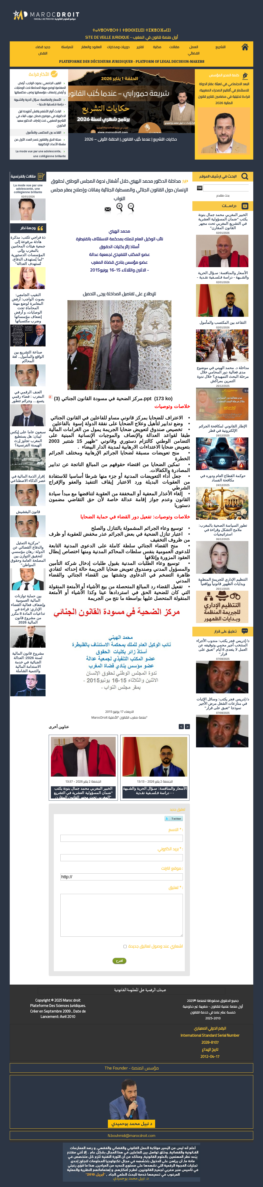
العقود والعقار (91, 47)
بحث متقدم (222, 195)
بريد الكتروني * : (170, 849)
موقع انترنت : (172, 868)
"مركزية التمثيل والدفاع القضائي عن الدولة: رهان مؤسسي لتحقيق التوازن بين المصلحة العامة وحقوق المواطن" (27, 554)
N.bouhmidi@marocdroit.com (131, 1135)
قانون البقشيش (28, 512)
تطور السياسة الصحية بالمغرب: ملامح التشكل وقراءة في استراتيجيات (223, 529)
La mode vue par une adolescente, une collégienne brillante (41, 153)
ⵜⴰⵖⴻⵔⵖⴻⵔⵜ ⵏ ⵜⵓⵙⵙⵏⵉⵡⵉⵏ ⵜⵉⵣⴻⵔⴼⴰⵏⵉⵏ (131, 30)
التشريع (220, 47)
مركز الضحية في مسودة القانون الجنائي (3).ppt (102, 398)
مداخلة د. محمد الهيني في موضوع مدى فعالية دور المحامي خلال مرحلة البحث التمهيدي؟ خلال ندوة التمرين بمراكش (223, 374)
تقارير (140, 47)
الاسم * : (176, 830)
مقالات (174, 47)
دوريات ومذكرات (118, 47)
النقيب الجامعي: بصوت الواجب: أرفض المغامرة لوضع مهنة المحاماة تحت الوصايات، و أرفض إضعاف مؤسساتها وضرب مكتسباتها (40, 87)
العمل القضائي (193, 50)
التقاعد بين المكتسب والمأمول (43, 132)
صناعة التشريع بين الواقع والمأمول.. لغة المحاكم (28, 356)
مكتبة (157, 47)
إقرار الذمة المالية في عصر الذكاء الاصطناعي (28, 478)
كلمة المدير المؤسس (224, 75)
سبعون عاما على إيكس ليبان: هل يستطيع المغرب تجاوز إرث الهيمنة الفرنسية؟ (28, 438)
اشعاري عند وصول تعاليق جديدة (155, 946)
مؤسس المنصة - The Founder (131, 1068)
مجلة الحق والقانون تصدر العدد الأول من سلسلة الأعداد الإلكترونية (40, 142)
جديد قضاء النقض (42, 50)
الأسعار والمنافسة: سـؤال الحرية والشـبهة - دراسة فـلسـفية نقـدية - (40, 102)
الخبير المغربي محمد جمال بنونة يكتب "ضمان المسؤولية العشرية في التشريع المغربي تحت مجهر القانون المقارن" (83, 792)
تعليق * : (176, 887)
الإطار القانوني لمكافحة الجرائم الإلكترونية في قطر (223, 428)
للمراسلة (67, 47)
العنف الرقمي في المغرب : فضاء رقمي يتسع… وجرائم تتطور (28, 396)
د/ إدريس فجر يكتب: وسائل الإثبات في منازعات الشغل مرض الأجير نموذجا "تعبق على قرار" (223, 703)
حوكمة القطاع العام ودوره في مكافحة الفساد (223, 478)
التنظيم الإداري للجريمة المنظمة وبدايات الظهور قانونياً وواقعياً (223, 581)
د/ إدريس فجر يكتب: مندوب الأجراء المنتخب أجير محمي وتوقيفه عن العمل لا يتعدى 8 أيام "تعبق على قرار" (222, 647)
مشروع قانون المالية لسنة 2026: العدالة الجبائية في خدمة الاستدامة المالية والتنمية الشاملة (28, 662)
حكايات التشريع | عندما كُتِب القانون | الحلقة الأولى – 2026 (131, 139)
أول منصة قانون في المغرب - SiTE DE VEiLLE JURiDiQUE (131, 37)
